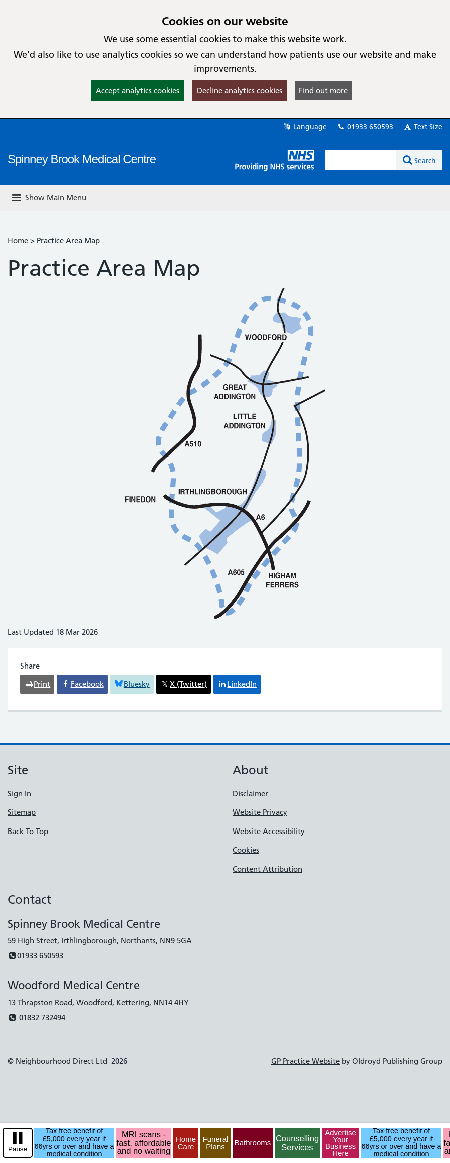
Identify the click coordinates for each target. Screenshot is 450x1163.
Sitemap (22, 812)
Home (18, 240)
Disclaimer (250, 793)
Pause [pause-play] (17, 1149)
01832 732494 (36, 1017)
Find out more (323, 90)
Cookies (246, 850)
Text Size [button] (422, 126)
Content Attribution (267, 869)
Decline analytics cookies (239, 90)
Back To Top (28, 831)
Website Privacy (260, 812)
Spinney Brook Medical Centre (82, 159)
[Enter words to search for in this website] (361, 160)
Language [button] (304, 126)
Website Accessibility (269, 831)
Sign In (19, 793)
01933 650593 (364, 126)
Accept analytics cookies (137, 90)
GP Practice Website (305, 1061)
